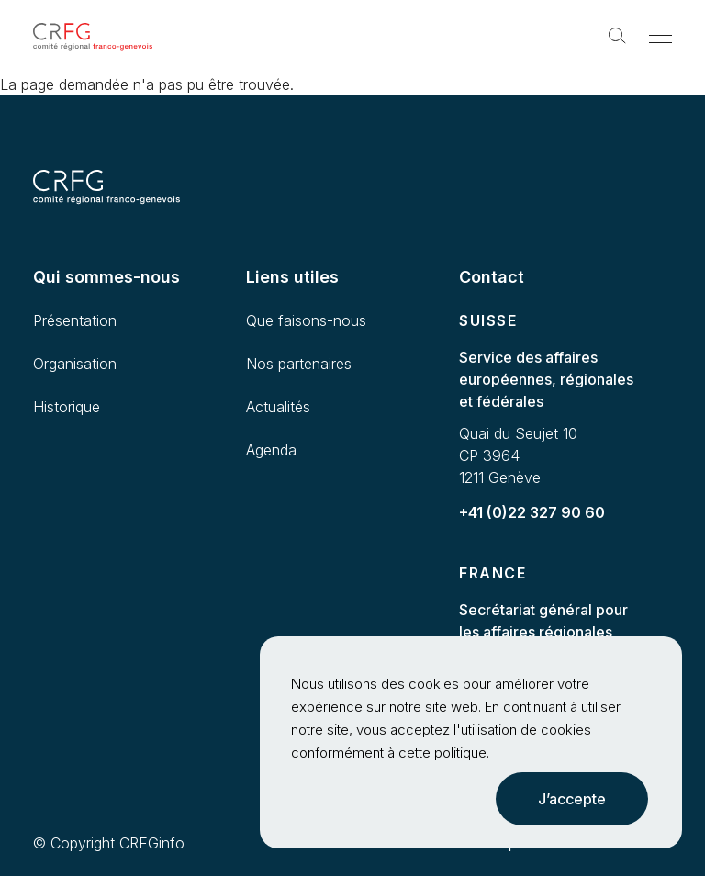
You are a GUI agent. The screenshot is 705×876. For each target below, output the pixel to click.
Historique (66, 407)
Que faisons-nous (306, 320)
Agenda (271, 450)
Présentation (75, 320)
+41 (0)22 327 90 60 (532, 512)
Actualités (278, 407)
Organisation (75, 363)
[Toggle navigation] (660, 37)
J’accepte (572, 799)
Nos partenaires (299, 363)
